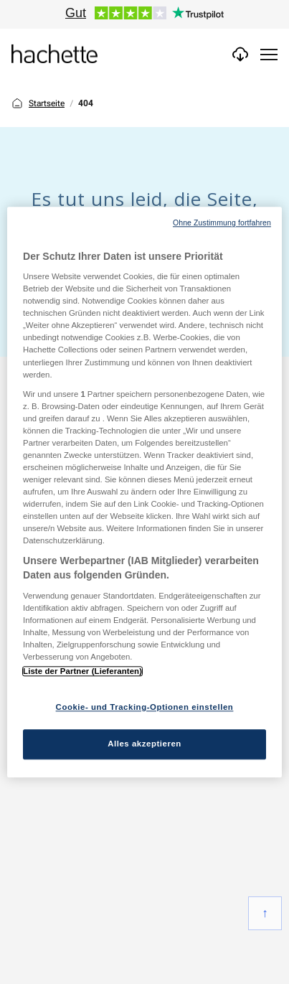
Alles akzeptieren (144, 743)
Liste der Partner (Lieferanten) (82, 671)
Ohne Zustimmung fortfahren (222, 222)
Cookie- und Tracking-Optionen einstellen (145, 707)
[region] (144, 492)
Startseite (38, 103)
